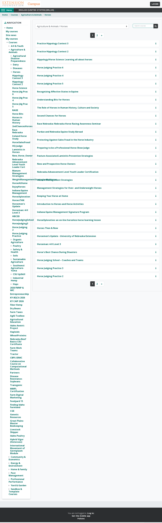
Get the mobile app (81, 516)
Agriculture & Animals (31, 15)
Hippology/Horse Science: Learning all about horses (64, 60)
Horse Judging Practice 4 (50, 76)
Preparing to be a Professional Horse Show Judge (63, 148)
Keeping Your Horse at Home (52, 196)
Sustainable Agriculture (18, 261)
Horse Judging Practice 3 (50, 269)
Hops (15, 285)
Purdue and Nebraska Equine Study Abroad (60, 132)
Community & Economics (17, 459)
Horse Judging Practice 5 (50, 84)
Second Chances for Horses (51, 116)
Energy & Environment (15, 465)
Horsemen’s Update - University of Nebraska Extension (66, 236)
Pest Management (16, 475)
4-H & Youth (17, 46)
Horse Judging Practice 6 (50, 68)
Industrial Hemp (17, 280)
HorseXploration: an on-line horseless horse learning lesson (69, 220)
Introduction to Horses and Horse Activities (60, 204)
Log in (91, 514)
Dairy (16, 65)
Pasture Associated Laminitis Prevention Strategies (65, 156)
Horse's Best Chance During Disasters (57, 252)
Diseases (17, 69)
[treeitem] (16, 262)
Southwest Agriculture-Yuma (18, 269)
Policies (81, 519)
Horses (48, 15)
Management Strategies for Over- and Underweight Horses (69, 188)
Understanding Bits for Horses (53, 100)
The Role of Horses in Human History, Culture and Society (68, 108)
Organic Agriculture (17, 242)
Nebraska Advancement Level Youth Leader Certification (67, 172)
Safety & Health (16, 251)
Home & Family (19, 470)
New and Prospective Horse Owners (56, 164)
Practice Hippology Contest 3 (52, 44)
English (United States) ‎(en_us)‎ (36, 11)
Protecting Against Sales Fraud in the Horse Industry (65, 140)
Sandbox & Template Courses (15, 492)
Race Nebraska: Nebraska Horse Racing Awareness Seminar (69, 124)
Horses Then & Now (47, 228)
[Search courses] (143, 27)
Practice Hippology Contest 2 (52, 52)
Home (5, 15)
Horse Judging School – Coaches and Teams (60, 260)
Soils (15, 256)
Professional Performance (16, 481)
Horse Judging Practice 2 (50, 277)
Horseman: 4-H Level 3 (49, 244)
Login (155, 4)
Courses (14, 15)
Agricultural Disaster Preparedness (18, 59)
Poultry (17, 246)
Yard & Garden (18, 486)
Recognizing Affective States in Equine (57, 92)
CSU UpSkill (19, 275)
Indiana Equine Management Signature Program (63, 212)
